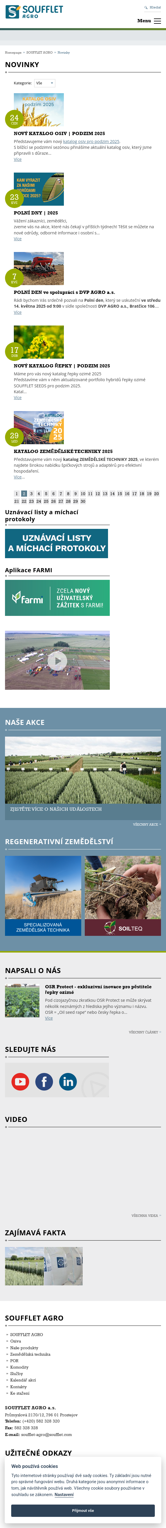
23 (31, 501)
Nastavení (64, 1494)
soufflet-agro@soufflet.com (46, 1434)
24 (38, 501)
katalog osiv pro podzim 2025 (91, 141)
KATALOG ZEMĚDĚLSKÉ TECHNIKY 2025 (63, 451)
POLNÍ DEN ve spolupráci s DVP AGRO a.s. (64, 292)
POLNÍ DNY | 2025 (36, 213)
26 (53, 501)
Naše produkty (24, 1347)
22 (24, 501)
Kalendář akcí (23, 1379)
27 (61, 501)
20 (156, 493)
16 (127, 493)
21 (16, 501)
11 (90, 493)
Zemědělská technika (30, 1354)
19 (149, 493)
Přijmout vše (83, 1510)
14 (112, 493)
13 (105, 493)
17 (134, 493)
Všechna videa (145, 1215)
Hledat (155, 7)
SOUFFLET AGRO (39, 52)
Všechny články (143, 1032)
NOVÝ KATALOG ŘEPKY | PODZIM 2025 (62, 366)
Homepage (13, 52)
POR (14, 1360)
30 (83, 501)
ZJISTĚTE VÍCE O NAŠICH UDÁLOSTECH (56, 809)
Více (17, 159)
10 (83, 493)
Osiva (15, 1340)
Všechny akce (145, 824)
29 (75, 501)
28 (68, 501)
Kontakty (18, 1386)
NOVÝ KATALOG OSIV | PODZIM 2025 (59, 133)
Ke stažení (19, 1393)
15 (119, 493)
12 (97, 493)
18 (142, 493)
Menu (144, 20)
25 (46, 501)
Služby (16, 1373)
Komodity (19, 1367)
